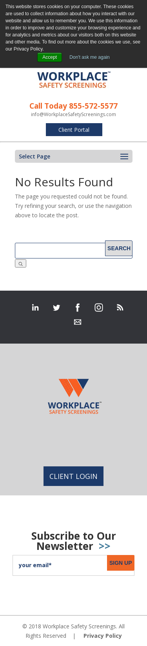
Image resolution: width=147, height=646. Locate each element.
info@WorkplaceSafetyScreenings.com (73, 114)
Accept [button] (49, 57)
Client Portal (73, 129)
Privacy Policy (102, 635)
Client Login (73, 476)
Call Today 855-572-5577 (73, 106)
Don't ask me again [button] (89, 57)
